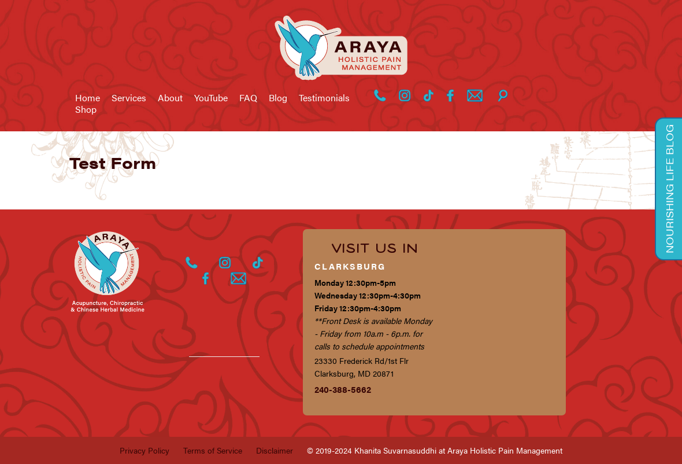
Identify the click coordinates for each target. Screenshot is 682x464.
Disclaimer (274, 450)
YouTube (211, 98)
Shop (86, 109)
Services (129, 98)
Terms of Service (212, 450)
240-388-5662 (342, 389)
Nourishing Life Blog (669, 188)
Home (87, 98)
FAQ (248, 98)
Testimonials (324, 98)
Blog (278, 98)
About (170, 98)
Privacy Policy (144, 450)
